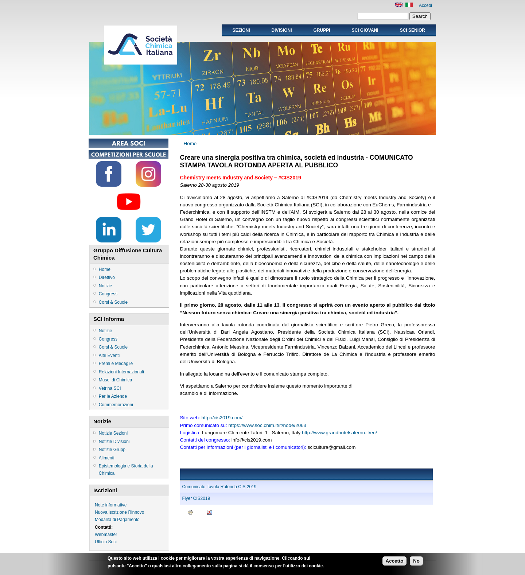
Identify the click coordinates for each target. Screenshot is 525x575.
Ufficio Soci (106, 541)
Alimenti (106, 458)
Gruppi (322, 30)
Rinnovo (136, 512)
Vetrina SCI (110, 388)
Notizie (105, 285)
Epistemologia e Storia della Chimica (126, 469)
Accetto (395, 562)
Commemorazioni (116, 404)
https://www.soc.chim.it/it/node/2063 (267, 425)
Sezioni (241, 30)
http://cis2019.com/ (222, 417)
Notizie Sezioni (113, 433)
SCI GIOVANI (365, 30)
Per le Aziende (113, 396)
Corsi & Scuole (113, 302)
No (416, 562)
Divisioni (281, 30)
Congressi (108, 293)
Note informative (111, 505)
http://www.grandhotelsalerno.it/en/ (339, 432)
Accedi (425, 5)
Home (104, 269)
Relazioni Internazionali (121, 371)
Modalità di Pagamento (117, 519)
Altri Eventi (109, 355)
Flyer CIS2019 (196, 498)
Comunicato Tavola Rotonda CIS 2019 (219, 486)
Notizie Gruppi (113, 449)
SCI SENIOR (412, 30)
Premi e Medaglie (116, 363)
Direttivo (107, 277)
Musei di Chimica (115, 379)
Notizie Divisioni (114, 441)
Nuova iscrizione (111, 512)
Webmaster (106, 534)
